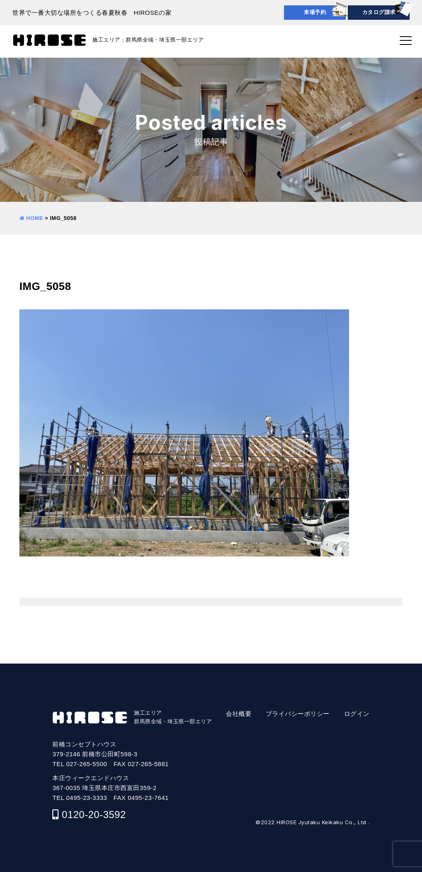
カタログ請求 (379, 12)
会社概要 (238, 713)
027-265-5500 (86, 763)
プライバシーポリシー (298, 713)
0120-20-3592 (94, 814)
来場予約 (315, 12)
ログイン (357, 713)
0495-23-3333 (86, 797)
